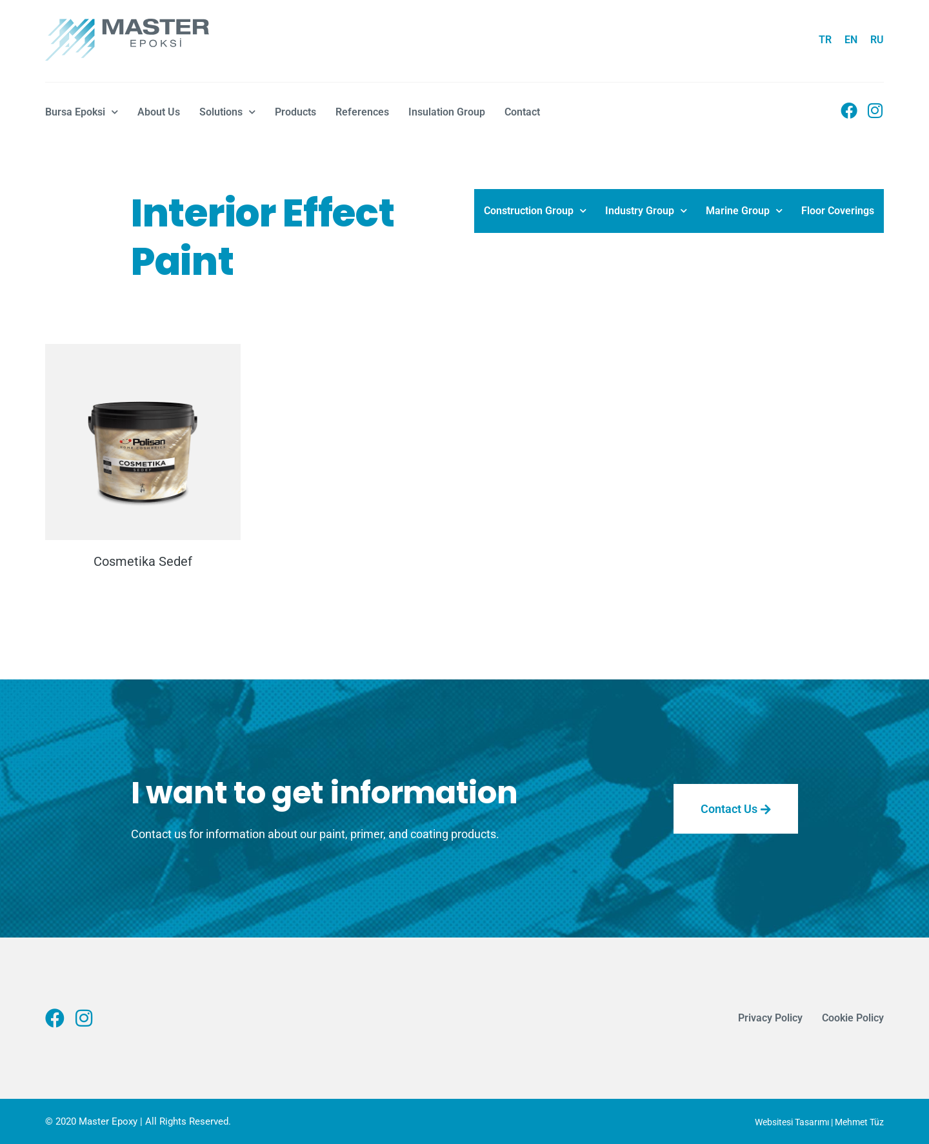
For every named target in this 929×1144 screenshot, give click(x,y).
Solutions (227, 112)
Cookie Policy (853, 1018)
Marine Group (744, 211)
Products (295, 112)
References (362, 112)
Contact (522, 112)
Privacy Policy (770, 1018)
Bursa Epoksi (81, 112)
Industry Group (646, 211)
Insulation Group (446, 112)
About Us (158, 112)
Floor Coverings (837, 211)
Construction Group (535, 211)
